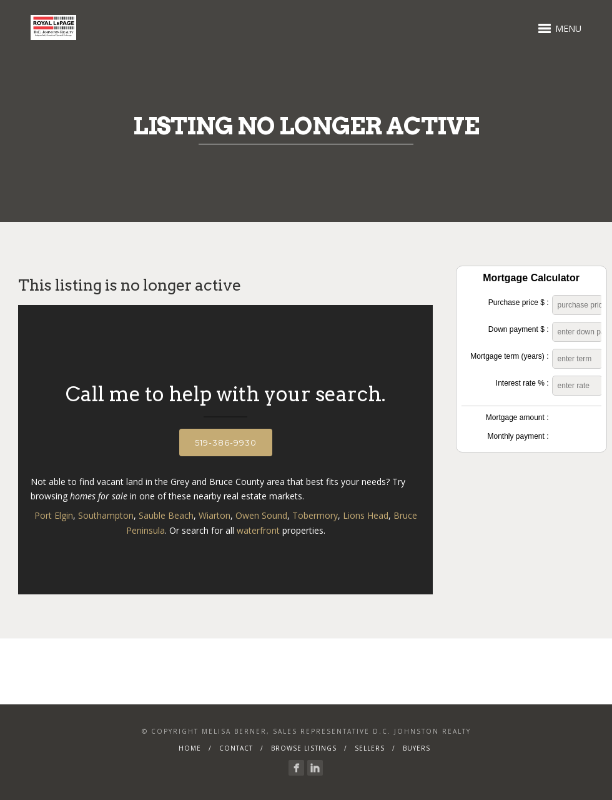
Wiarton (214, 515)
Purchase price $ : (518, 302)
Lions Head (365, 515)
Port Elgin (53, 515)
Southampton (106, 515)
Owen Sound (261, 515)
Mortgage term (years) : (509, 356)
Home (190, 748)
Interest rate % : (522, 383)
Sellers (370, 748)
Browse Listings (304, 748)
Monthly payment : (517, 436)
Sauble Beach (166, 515)
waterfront (258, 530)
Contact (236, 748)
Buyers (416, 748)
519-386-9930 (226, 443)
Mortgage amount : (517, 417)
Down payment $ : (518, 329)
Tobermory (315, 515)
